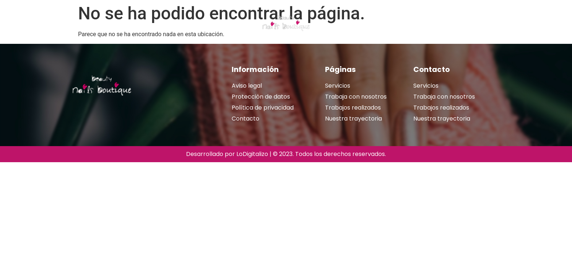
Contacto (245, 118)
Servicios (143, 23)
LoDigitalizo (252, 154)
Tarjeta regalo (190, 23)
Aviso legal (247, 85)
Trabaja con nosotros (356, 96)
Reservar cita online (435, 23)
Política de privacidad (263, 107)
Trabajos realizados (369, 23)
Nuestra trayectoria (89, 23)
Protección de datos (261, 96)
